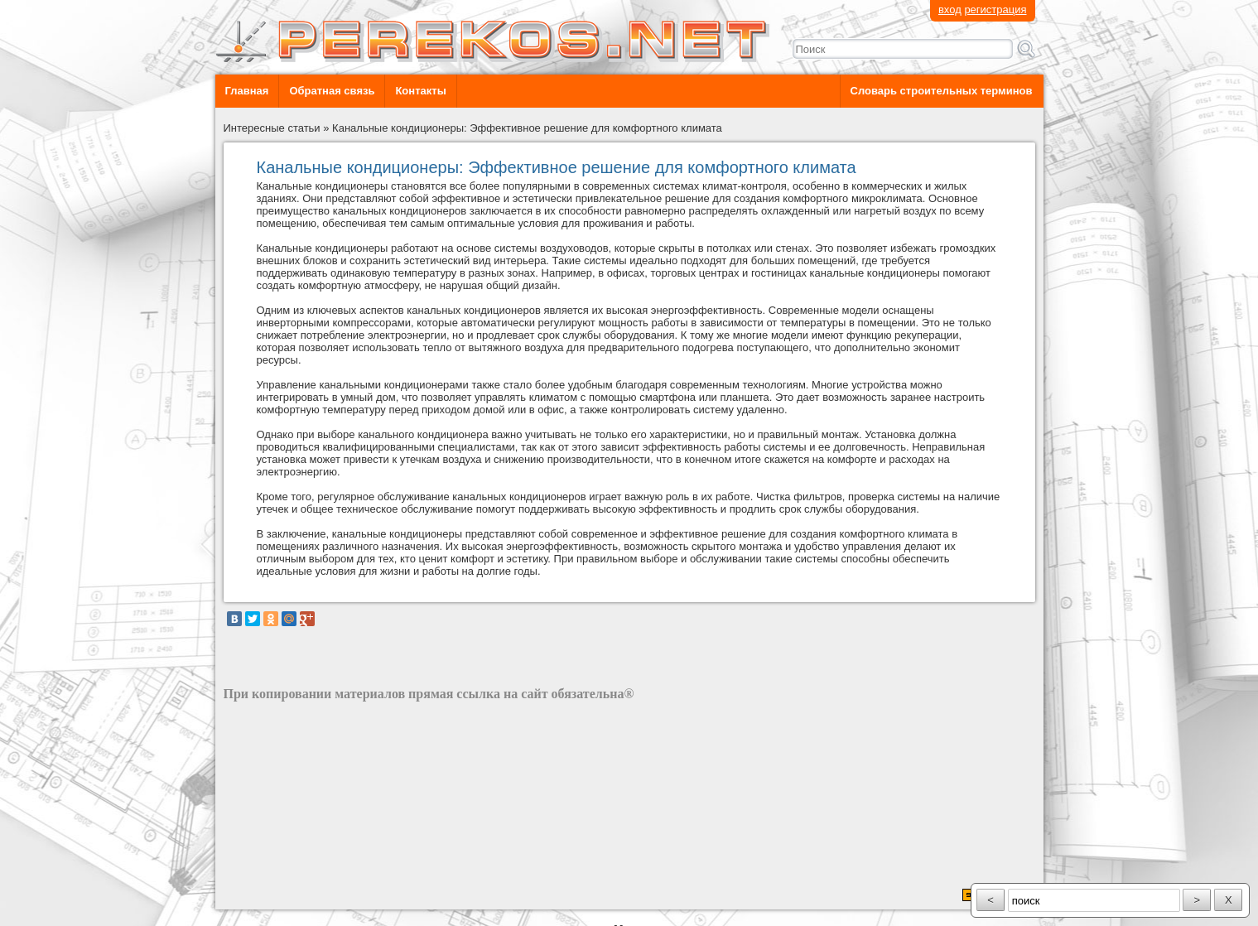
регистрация (995, 9)
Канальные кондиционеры (322, 186)
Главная (247, 90)
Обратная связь (331, 90)
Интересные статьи (272, 128)
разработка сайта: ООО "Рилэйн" (307, 895)
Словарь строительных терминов (942, 90)
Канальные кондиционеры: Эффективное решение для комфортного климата (527, 128)
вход (950, 9)
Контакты (420, 90)
